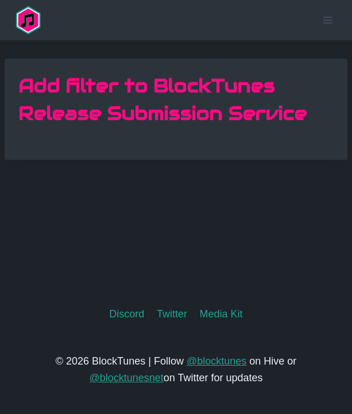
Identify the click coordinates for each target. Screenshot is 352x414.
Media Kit (221, 314)
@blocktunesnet (126, 378)
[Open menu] (327, 20)
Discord (126, 314)
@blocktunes (216, 361)
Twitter (172, 314)
